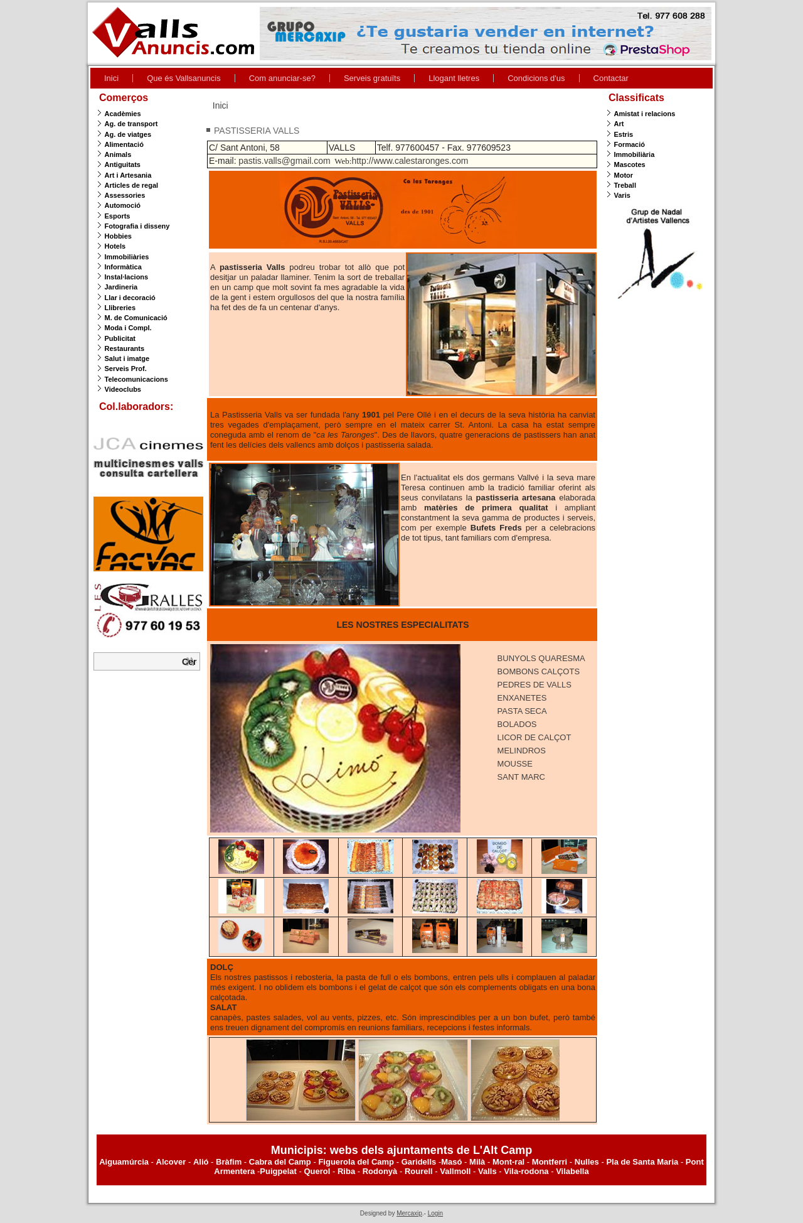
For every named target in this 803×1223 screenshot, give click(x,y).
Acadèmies (123, 113)
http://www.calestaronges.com (409, 161)
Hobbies (118, 236)
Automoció (123, 205)
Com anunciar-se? (282, 78)
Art (619, 123)
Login (435, 1213)
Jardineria (121, 287)
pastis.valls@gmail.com (284, 161)
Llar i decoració (130, 297)
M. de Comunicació (136, 317)
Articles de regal (132, 185)
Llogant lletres (453, 78)
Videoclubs (123, 389)
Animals (118, 154)
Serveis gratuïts (372, 78)
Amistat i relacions (645, 113)
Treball (625, 185)
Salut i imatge (127, 358)
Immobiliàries (127, 257)
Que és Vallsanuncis (184, 78)
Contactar (611, 78)
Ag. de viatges (128, 134)
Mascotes (630, 164)
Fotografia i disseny (137, 226)
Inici (111, 78)
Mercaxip (409, 1213)
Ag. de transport (131, 123)
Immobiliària (634, 154)
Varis (622, 195)
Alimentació (124, 144)
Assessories (125, 195)
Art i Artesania (128, 175)
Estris (624, 134)
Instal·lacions (127, 277)
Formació (630, 144)
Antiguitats (123, 164)
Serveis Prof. (126, 368)
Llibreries (120, 307)
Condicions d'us (536, 78)
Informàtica (123, 267)
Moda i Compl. (128, 327)
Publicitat (120, 338)
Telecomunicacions (136, 379)
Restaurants (125, 348)
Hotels (115, 246)
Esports (117, 216)
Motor (624, 175)
